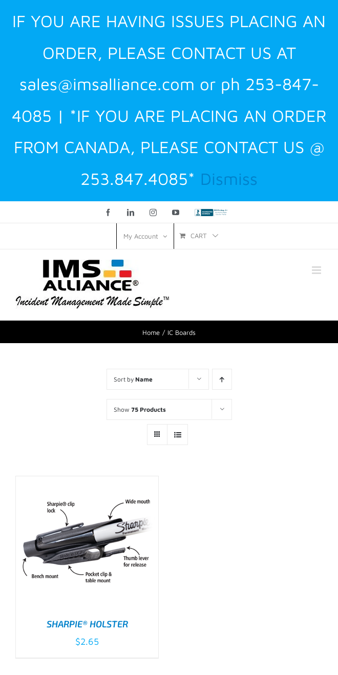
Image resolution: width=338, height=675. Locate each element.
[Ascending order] (222, 379)
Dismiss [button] (229, 178)
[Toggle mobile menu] (317, 270)
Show (140, 409)
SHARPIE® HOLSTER (87, 623)
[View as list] (177, 435)
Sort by (133, 379)
